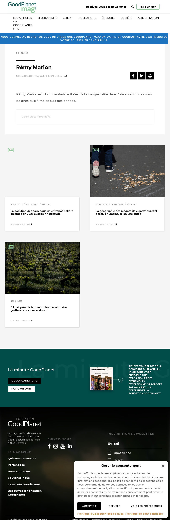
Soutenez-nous (19, 477)
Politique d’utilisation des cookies (100, 513)
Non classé (22, 53)
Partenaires (16, 464)
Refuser (115, 506)
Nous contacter (19, 471)
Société (126, 18)
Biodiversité (47, 18)
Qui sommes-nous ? (22, 458)
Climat (68, 18)
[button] (163, 466)
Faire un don (147, 6)
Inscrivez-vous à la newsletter (106, 6)
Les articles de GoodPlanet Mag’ (23, 23)
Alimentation (148, 18)
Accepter (89, 506)
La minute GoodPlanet (24, 484)
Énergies (108, 18)
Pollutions (87, 18)
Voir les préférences (146, 506)
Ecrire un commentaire (36, 116)
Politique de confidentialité (144, 513)
